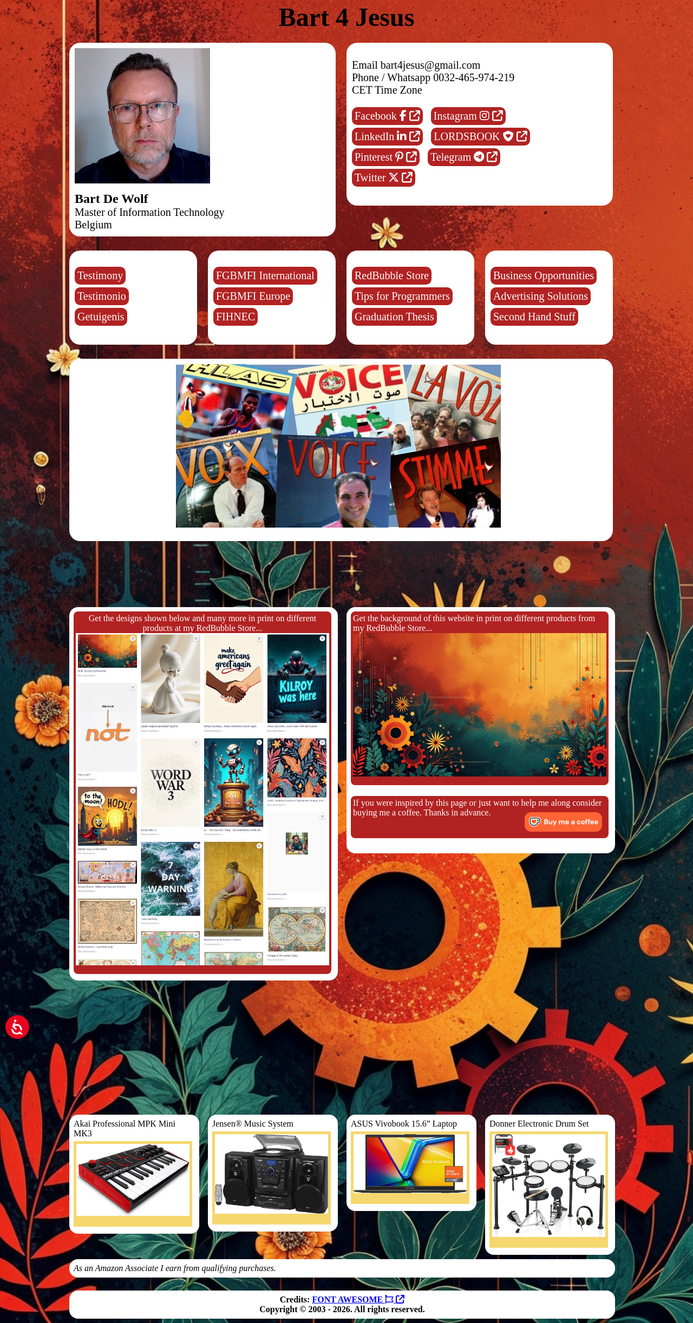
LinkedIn (387, 136)
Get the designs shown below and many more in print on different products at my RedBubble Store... (202, 789)
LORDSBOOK (480, 136)
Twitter (384, 177)
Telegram (464, 157)
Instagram (468, 116)
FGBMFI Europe (253, 296)
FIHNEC (235, 316)
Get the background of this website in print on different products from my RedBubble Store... (479, 695)
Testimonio (101, 296)
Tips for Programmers (402, 296)
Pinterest (386, 157)
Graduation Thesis (394, 316)
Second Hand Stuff (534, 316)
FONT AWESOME (358, 1299)
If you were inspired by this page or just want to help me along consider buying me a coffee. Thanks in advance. (477, 815)
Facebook (387, 116)
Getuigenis (101, 316)
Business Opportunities (543, 275)
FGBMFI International (265, 275)
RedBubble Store (392, 275)
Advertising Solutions (540, 296)
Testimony (100, 275)
